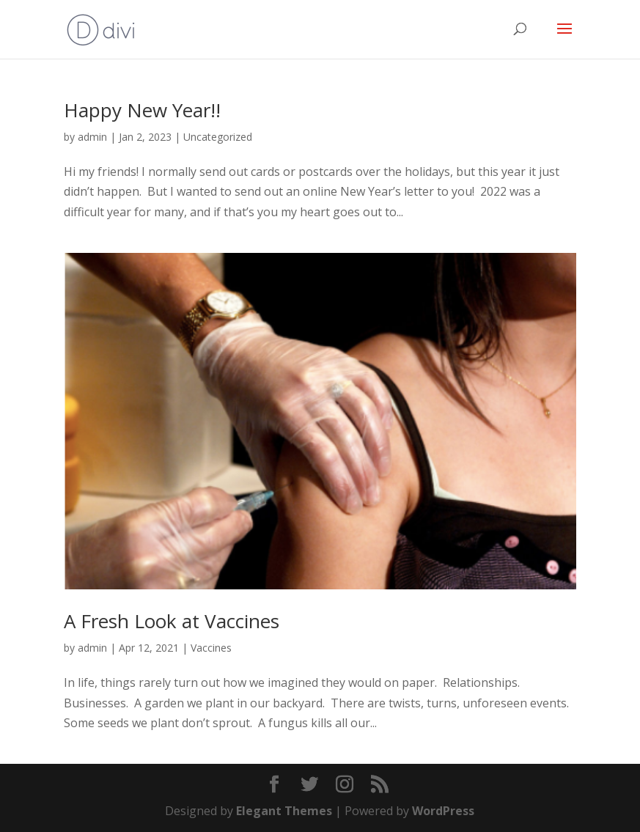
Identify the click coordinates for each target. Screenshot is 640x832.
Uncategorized (217, 137)
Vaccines (211, 648)
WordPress (443, 811)
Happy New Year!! (142, 110)
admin (92, 137)
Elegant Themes (284, 811)
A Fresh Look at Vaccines (171, 621)
